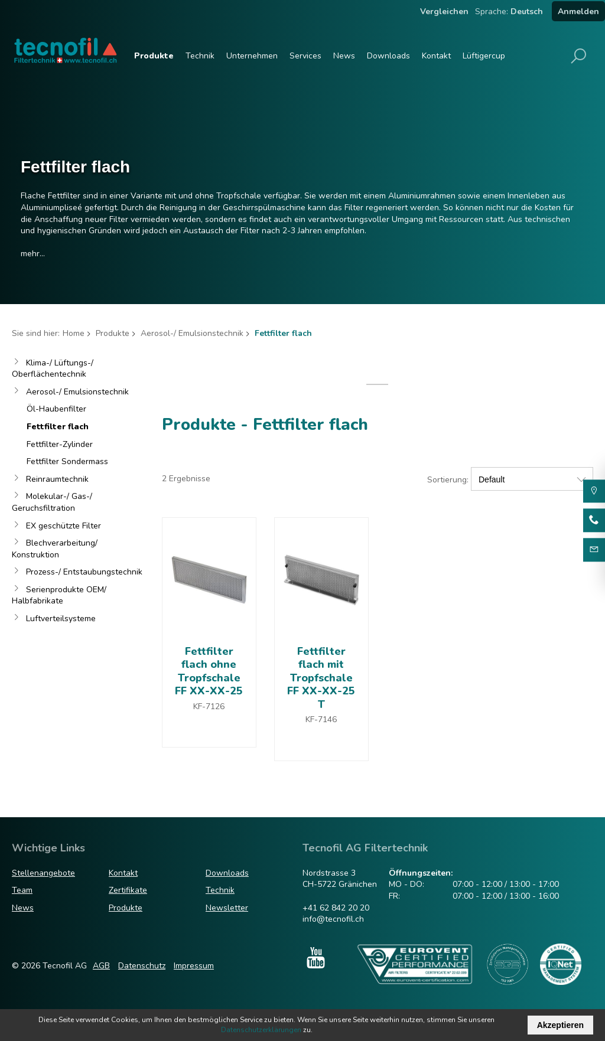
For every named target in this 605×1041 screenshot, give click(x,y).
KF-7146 (321, 719)
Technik (200, 55)
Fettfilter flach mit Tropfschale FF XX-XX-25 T (321, 678)
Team (22, 890)
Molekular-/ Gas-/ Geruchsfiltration (52, 502)
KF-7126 (209, 706)
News (344, 55)
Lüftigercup (484, 55)
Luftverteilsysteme (61, 618)
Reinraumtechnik (57, 479)
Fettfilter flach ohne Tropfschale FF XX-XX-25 (209, 671)
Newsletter (227, 907)
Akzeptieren (560, 1025)
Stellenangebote (43, 873)
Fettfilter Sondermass (67, 461)
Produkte (154, 55)
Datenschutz (141, 965)
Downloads (388, 55)
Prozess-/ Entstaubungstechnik (84, 571)
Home (73, 333)
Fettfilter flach (58, 426)
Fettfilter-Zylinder (60, 444)
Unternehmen (252, 55)
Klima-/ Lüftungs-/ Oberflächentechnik (52, 368)
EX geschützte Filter (63, 525)
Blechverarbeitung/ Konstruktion (54, 548)
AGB (101, 965)
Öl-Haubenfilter (56, 409)
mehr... (33, 253)
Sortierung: (448, 479)
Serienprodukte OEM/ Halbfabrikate (59, 595)
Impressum (194, 965)
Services (305, 55)
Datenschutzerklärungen (261, 1030)
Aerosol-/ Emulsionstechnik (192, 333)
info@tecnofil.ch (333, 919)
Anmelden (578, 11)
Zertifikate (128, 890)
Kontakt (436, 55)
